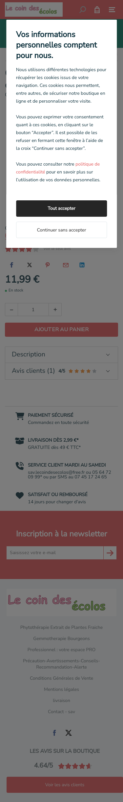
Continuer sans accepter (61, 230)
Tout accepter (61, 208)
